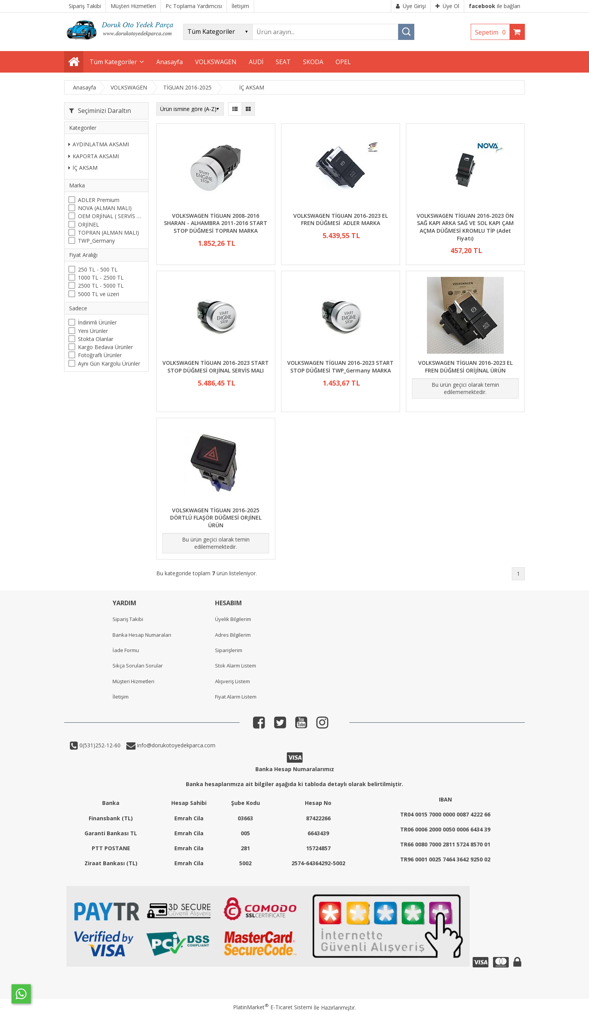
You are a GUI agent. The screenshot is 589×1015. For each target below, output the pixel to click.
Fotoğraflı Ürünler (100, 355)
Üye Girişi (411, 6)
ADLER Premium (98, 200)
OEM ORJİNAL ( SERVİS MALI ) (111, 216)
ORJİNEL (88, 224)
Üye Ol (447, 6)
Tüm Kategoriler (113, 62)
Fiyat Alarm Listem (235, 696)
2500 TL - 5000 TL (101, 285)
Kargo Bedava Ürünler (105, 347)
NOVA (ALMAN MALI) (105, 208)
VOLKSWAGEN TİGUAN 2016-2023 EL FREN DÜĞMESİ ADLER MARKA (340, 219)
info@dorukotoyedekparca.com (175, 745)
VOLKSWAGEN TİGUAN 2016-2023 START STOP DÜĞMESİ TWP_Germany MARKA (340, 366)
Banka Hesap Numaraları (142, 634)
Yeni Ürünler (93, 330)
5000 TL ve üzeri (98, 294)
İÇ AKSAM (83, 167)
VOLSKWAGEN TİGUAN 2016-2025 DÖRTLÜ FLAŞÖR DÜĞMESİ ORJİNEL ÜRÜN (215, 518)
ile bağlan (494, 6)
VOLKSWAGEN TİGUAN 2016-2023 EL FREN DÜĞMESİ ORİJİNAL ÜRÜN (465, 366)
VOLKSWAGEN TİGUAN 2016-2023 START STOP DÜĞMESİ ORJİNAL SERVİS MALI (215, 366)
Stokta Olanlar (95, 339)
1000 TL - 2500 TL (101, 277)
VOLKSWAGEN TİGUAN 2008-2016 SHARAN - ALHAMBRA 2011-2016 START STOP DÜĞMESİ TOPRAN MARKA (215, 223)
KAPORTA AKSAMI (93, 156)
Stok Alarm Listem (235, 665)
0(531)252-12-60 (99, 745)
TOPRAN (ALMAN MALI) (108, 232)
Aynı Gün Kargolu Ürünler (109, 363)
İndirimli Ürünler (97, 322)
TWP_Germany (96, 240)
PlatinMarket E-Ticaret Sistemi (272, 1007)
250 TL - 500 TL (97, 269)
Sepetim (492, 32)
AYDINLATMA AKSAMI (98, 144)
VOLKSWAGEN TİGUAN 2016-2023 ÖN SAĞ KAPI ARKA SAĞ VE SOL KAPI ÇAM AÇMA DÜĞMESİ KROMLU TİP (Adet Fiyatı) (465, 227)
